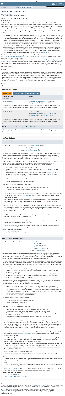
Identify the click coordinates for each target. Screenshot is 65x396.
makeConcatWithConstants (36, 112)
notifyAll (41, 130)
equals (9, 130)
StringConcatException (32, 150)
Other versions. (10, 387)
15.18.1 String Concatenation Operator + (16, 233)
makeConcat (32, 101)
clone (4, 130)
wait (54, 130)
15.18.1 (57, 172)
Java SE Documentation (40, 385)
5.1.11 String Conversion (11, 231)
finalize (15, 130)
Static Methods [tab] (19, 93)
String (31, 103)
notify (35, 130)
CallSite (10, 101)
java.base (3, 7)
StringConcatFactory (26, 7)
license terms (49, 1)
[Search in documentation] (55, 7)
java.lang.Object (6, 14)
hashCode (29, 130)
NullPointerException (10, 225)
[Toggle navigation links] (2, 4)
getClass (22, 130)
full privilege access (25, 195)
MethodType (40, 103)
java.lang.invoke (13, 7)
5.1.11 (51, 169)
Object (8, 20)
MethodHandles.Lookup (43, 101)
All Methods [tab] (7, 93)
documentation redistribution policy (41, 392)
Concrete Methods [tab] (32, 93)
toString (48, 130)
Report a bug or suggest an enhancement (11, 383)
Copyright (3, 390)
